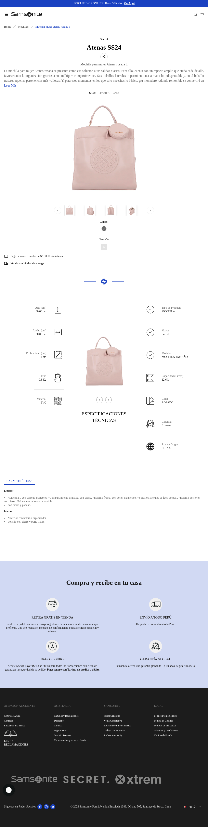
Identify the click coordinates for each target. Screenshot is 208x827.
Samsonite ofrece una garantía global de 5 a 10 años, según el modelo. (155, 665)
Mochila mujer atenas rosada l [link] (52, 26)
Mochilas (23, 26)
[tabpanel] (104, 521)
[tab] (19, 481)
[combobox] (189, 807)
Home (7, 26)
